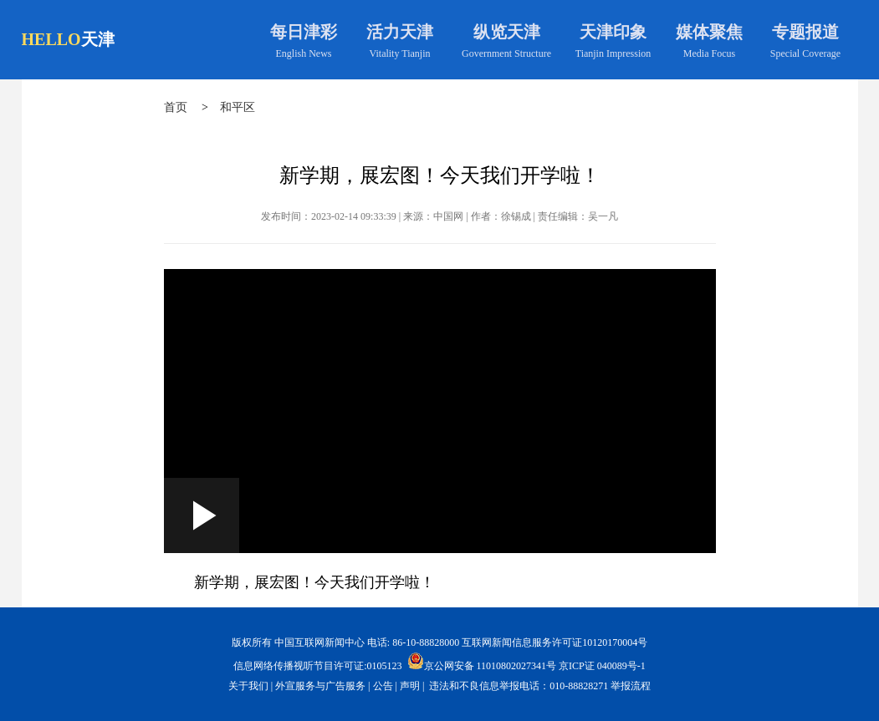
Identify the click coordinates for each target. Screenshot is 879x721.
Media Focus (709, 53)
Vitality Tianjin (400, 53)
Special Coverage (805, 53)
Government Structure (506, 53)
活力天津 (399, 32)
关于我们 (248, 686)
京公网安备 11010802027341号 (482, 660)
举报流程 (631, 686)
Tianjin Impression (613, 53)
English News (304, 53)
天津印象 (613, 32)
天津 (98, 39)
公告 (383, 686)
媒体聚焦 (709, 32)
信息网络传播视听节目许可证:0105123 (317, 666)
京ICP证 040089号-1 (602, 666)
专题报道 (805, 32)
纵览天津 (506, 32)
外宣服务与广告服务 (320, 686)
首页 (175, 107)
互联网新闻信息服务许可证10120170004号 (554, 642)
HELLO (51, 39)
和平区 (237, 107)
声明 (410, 686)
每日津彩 (303, 32)
